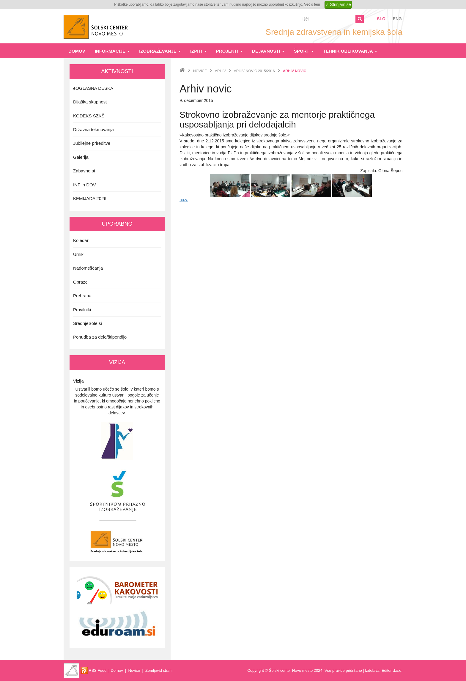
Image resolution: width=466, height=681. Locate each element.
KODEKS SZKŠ (89, 115)
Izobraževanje (160, 51)
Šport (304, 51)
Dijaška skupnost (90, 101)
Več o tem (312, 4)
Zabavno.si (84, 170)
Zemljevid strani (158, 670)
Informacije (112, 51)
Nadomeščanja (88, 267)
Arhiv (220, 71)
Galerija (81, 157)
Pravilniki (82, 309)
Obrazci (81, 281)
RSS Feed (94, 670)
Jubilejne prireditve (91, 143)
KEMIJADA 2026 (89, 198)
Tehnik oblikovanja (350, 51)
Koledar (81, 240)
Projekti (229, 51)
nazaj (184, 199)
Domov (76, 51)
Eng (397, 18)
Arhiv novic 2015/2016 (254, 71)
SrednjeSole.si (87, 323)
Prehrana (82, 295)
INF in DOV (84, 184)
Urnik (78, 254)
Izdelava (372, 670)
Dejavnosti (268, 51)
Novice (200, 71)
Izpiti (198, 51)
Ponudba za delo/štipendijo (100, 336)
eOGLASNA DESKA (93, 88)
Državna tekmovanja (93, 129)
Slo (381, 18)
